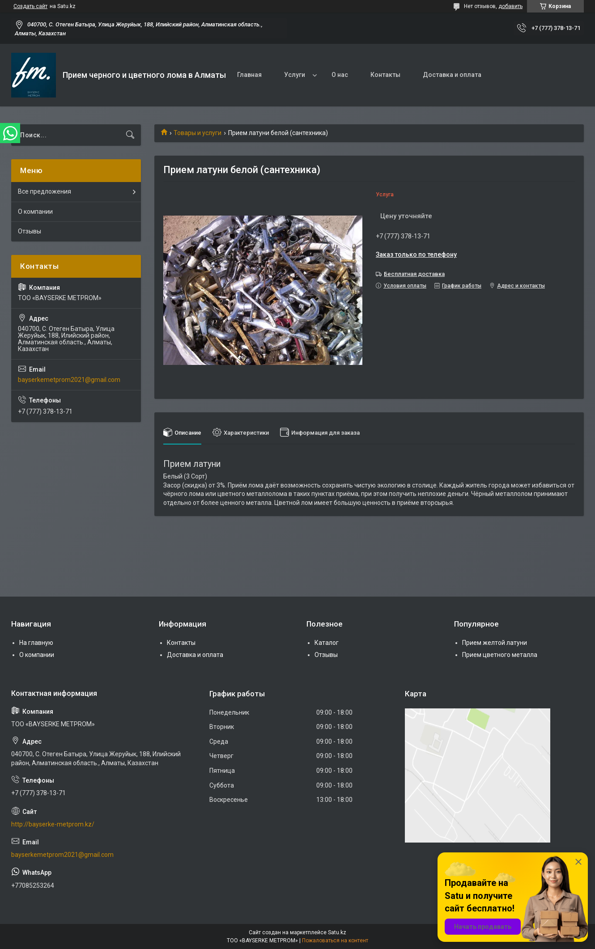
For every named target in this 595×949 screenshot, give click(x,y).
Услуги (294, 74)
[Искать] (130, 135)
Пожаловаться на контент (335, 940)
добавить (510, 6)
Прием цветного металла (499, 654)
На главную (36, 642)
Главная (249, 74)
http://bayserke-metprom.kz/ (52, 824)
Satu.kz (337, 932)
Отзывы (29, 231)
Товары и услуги (197, 132)
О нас (340, 74)
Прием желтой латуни (494, 642)
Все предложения (44, 191)
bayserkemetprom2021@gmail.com (69, 379)
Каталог (326, 642)
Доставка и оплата (452, 74)
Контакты (385, 74)
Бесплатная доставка (414, 274)
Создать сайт (30, 6)
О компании (35, 211)
